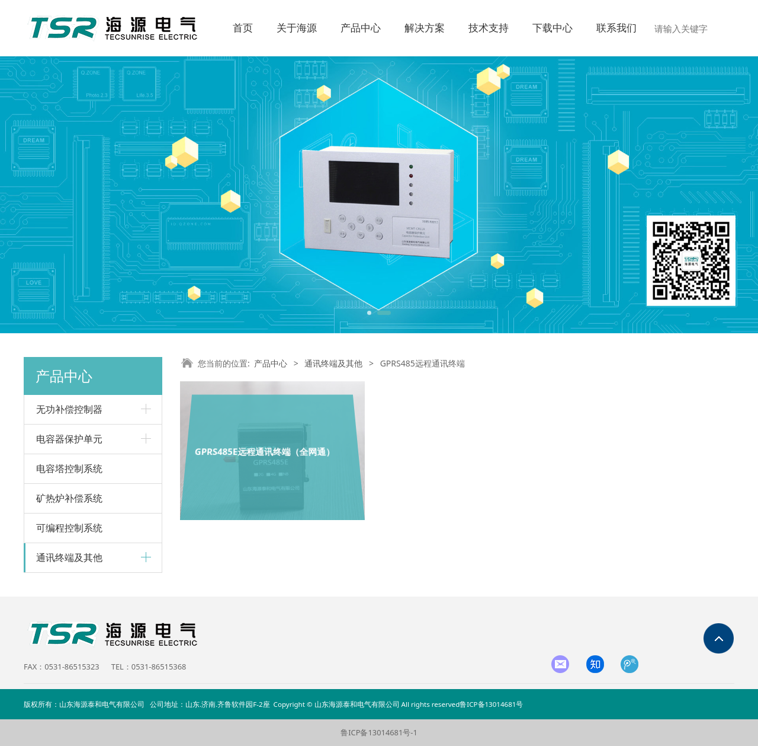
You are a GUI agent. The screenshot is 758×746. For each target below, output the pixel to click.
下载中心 (552, 28)
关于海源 (297, 28)
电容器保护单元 (69, 438)
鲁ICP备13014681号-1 (379, 732)
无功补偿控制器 (69, 409)
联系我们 (616, 28)
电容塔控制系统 (69, 468)
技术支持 (488, 28)
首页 (243, 28)
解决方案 (424, 28)
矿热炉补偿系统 (69, 498)
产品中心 (361, 28)
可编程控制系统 (69, 527)
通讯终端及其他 (69, 557)
